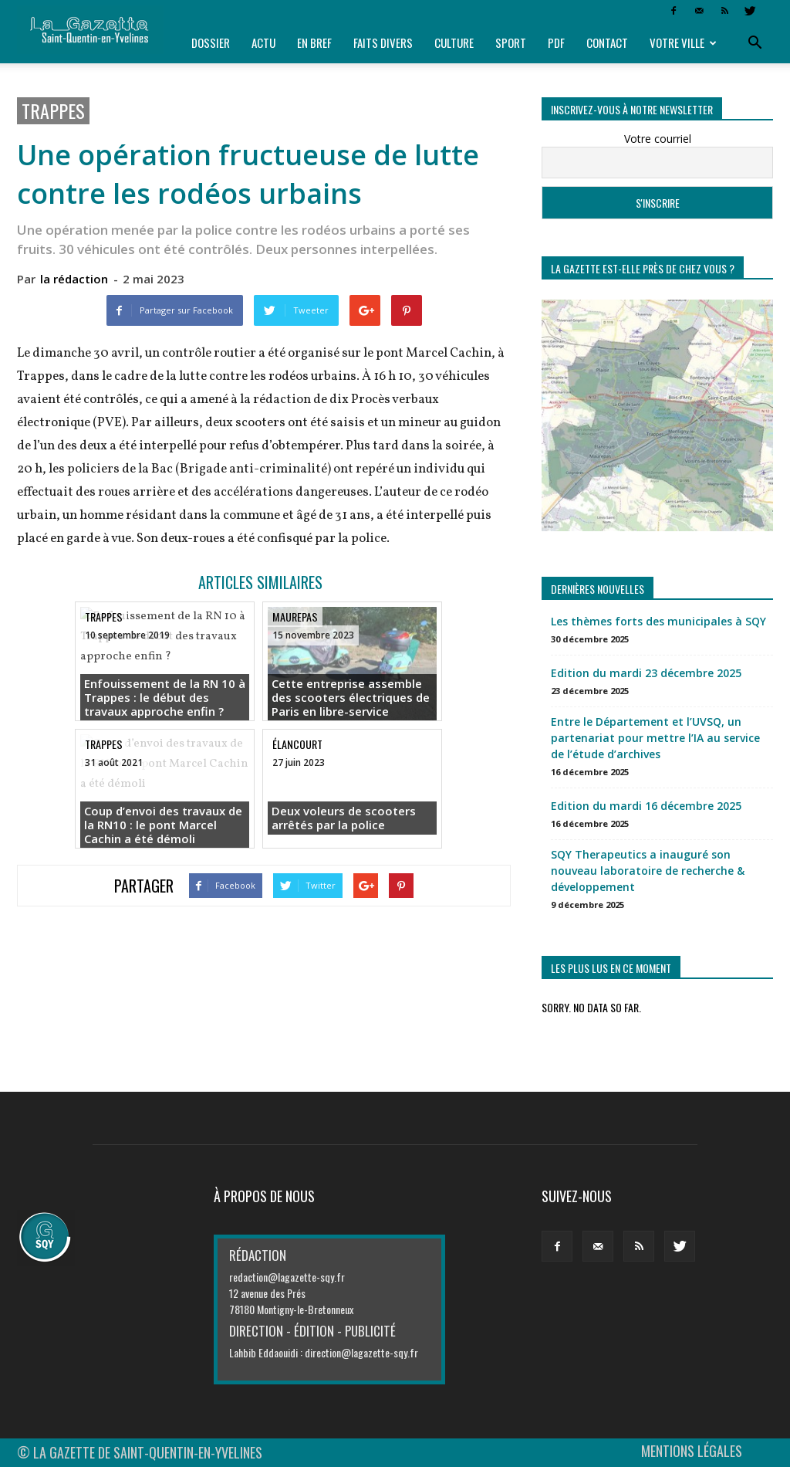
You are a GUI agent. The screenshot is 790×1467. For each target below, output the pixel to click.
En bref (314, 42)
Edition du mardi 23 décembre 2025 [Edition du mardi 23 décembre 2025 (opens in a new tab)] (646, 673)
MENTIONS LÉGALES (691, 1451)
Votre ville (683, 42)
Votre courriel (657, 138)
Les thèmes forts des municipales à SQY (658, 621)
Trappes (53, 110)
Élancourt (297, 744)
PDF (556, 42)
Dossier (210, 42)
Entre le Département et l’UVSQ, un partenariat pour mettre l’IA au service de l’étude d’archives (655, 737)
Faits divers (383, 42)
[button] (754, 43)
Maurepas (295, 616)
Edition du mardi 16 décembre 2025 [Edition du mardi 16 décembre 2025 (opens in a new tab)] (646, 805)
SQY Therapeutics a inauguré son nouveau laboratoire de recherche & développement (647, 870)
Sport (510, 42)
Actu (263, 42)
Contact (607, 42)
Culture (454, 42)
